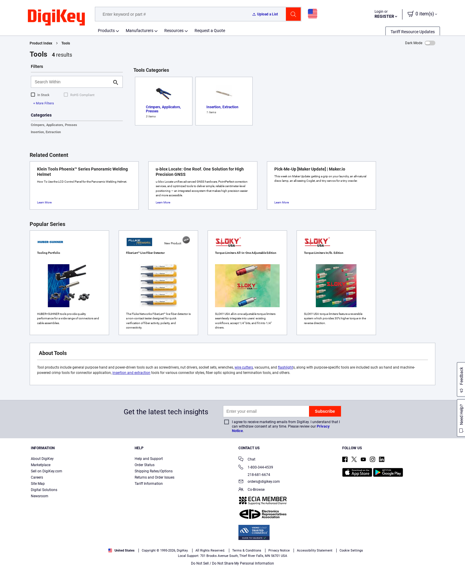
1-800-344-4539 (255, 468)
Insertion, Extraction (46, 132)
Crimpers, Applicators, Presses (54, 125)
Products (106, 30)
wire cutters (244, 367)
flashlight (285, 367)
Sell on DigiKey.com (46, 471)
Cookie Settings (351, 550)
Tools (65, 43)
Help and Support (149, 459)
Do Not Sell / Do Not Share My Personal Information (232, 563)
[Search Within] (72, 81)
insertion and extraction (131, 373)
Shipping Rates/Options (154, 471)
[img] (56, 17)
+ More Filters (43, 103)
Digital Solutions (44, 490)
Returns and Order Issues (154, 477)
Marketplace (40, 465)
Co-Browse (251, 490)
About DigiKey (42, 459)
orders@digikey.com (259, 482)
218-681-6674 (254, 475)
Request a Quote (210, 30)
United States (121, 550)
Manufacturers (139, 30)
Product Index (41, 43)
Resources (174, 30)
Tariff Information (149, 484)
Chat (246, 460)
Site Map (38, 484)
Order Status (145, 465)
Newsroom (39, 496)
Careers (37, 477)
